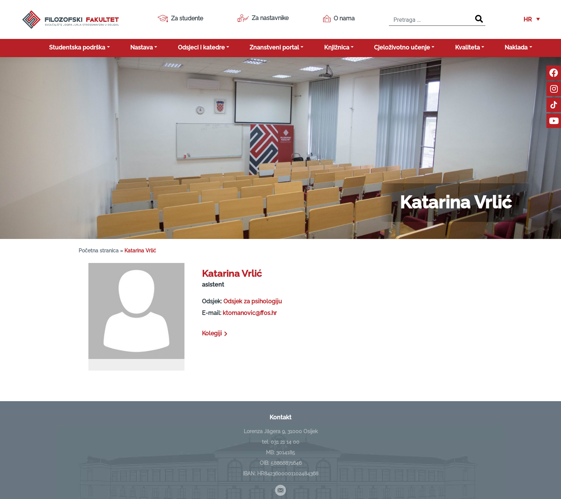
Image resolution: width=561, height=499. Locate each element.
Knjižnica (336, 47)
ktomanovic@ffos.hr (250, 313)
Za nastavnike (263, 18)
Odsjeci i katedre (201, 47)
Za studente (180, 18)
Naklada (516, 47)
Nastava (141, 47)
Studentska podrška (77, 47)
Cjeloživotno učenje (402, 47)
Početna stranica (99, 251)
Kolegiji (215, 333)
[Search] (479, 19)
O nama (339, 18)
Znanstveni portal (274, 47)
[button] (532, 19)
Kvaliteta (467, 47)
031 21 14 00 (285, 442)
